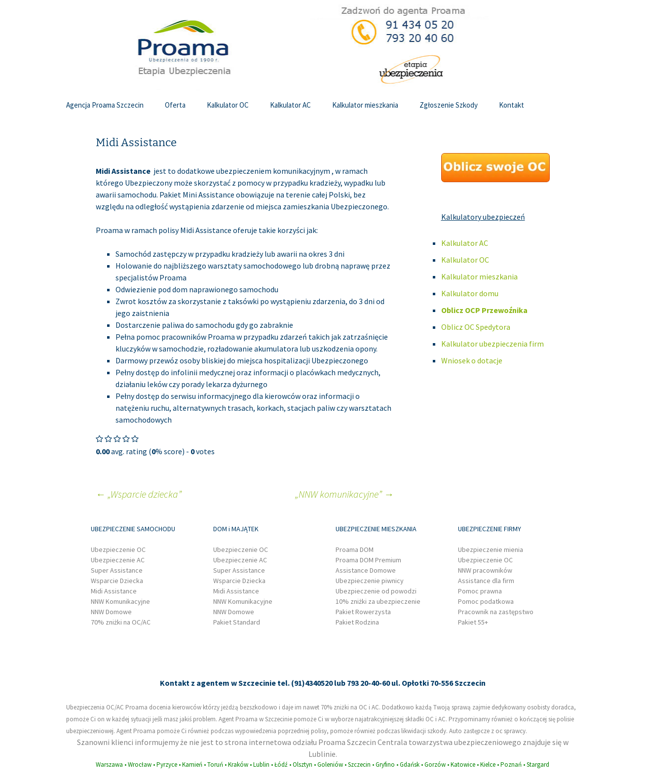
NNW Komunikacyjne (120, 601)
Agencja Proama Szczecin (105, 105)
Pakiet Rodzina (357, 622)
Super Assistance (117, 570)
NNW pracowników (485, 570)
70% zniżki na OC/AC (121, 622)
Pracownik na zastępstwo (495, 611)
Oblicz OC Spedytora (475, 327)
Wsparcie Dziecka (117, 580)
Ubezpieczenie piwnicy (370, 580)
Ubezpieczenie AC (118, 559)
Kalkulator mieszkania (365, 105)
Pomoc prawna (480, 591)
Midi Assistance (114, 591)
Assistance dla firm (486, 580)
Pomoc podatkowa (486, 601)
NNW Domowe (111, 611)
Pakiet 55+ (473, 622)
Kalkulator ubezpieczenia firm (492, 344)
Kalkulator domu (469, 293)
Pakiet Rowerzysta (363, 611)
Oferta (175, 105)
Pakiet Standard (236, 622)
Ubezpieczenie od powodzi (376, 591)
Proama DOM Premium (368, 559)
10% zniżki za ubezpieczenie (378, 601)
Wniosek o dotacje (471, 360)
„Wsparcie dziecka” (139, 494)
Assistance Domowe (366, 570)
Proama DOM (355, 549)
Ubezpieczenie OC (118, 549)
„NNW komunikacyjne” (344, 494)
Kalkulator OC (228, 105)
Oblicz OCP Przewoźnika (484, 310)
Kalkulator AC (290, 105)
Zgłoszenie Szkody (448, 105)
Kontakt (511, 105)
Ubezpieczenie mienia (490, 549)
